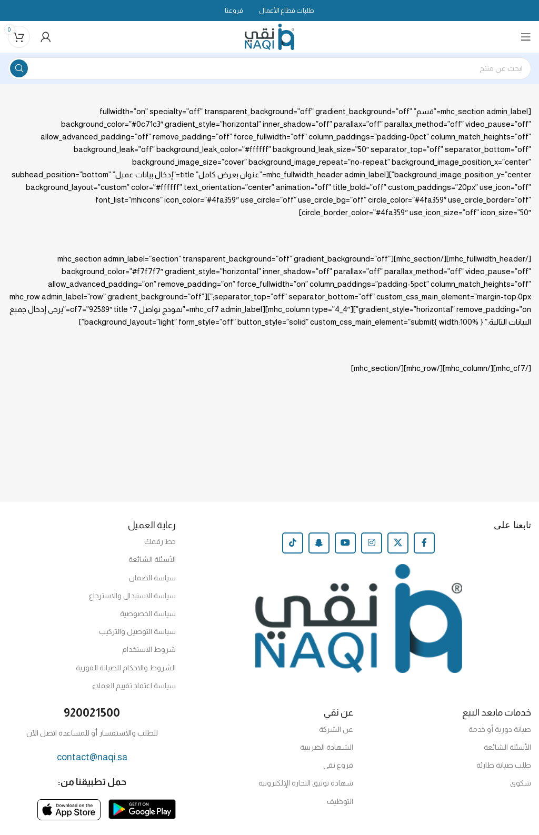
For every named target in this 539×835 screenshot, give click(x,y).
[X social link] (397, 543)
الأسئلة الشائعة (152, 559)
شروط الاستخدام (149, 649)
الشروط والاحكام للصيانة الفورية (126, 667)
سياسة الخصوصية (148, 613)
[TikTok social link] (292, 543)
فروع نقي (338, 765)
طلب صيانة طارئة (503, 765)
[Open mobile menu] (525, 36)
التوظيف (340, 801)
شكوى (520, 783)
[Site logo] (270, 36)
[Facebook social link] (424, 543)
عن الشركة (336, 729)
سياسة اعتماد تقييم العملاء (134, 685)
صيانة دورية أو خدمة (499, 729)
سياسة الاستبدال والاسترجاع (132, 595)
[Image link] (142, 808)
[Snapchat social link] (319, 543)
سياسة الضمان (152, 578)
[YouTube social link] (345, 543)
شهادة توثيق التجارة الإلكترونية (305, 783)
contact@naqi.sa (92, 757)
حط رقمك (160, 541)
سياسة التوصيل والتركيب (137, 631)
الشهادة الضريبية (326, 747)
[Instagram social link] (371, 543)
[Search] (269, 68)
